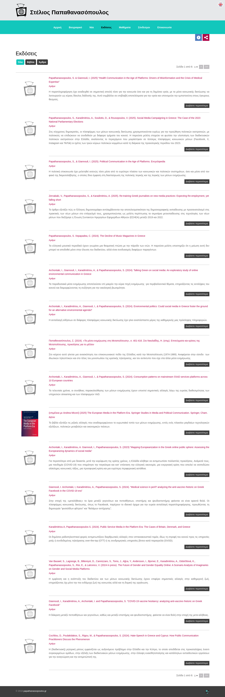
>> (206, 66)
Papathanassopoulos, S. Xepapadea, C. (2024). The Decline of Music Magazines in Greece (97, 235)
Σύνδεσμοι (144, 27)
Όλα (20, 62)
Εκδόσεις (106, 27)
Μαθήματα (125, 27)
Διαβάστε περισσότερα (197, 105)
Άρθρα (42, 62)
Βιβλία (30, 62)
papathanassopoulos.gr (34, 691)
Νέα (91, 27)
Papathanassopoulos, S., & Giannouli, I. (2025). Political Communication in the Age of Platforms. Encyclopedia (107, 161)
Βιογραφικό (75, 27)
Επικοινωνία (164, 27)
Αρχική (57, 27)
